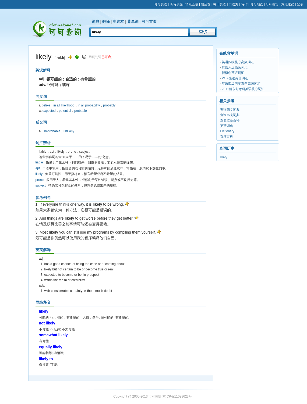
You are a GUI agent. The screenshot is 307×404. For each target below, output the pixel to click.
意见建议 (287, 4)
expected (49, 111)
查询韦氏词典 (229, 115)
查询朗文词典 (229, 110)
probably (109, 105)
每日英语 (219, 4)
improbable (52, 131)
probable (80, 111)
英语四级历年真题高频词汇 (241, 83)
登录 (300, 4)
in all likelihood (64, 105)
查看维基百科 (229, 120)
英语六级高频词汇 (235, 67)
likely (39, 174)
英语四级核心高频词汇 (238, 62)
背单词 (133, 21)
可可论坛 (272, 4)
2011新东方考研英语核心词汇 (243, 89)
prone (40, 180)
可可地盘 (256, 4)
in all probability (89, 105)
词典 (95, 21)
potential (65, 111)
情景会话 (191, 4)
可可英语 (160, 4)
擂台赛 (205, 4)
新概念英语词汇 (233, 73)
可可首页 (149, 21)
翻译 (106, 21)
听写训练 (176, 4)
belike (46, 105)
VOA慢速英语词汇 (235, 78)
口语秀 (233, 4)
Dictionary (227, 131)
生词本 (118, 21)
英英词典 (226, 126)
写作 (244, 4)
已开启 (106, 57)
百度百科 (226, 136)
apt (38, 168)
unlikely (68, 131)
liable (39, 162)
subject (41, 185)
